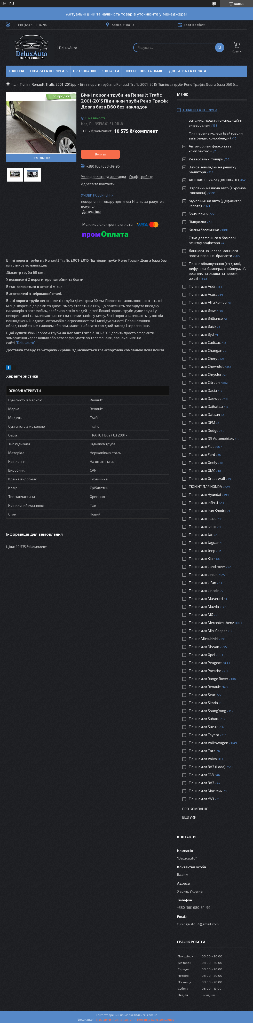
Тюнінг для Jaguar (204, 542)
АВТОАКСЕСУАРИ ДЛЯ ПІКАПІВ (214, 180)
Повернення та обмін (143, 71)
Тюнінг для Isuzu (203, 518)
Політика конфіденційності (157, 1019)
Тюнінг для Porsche (205, 670)
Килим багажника (204, 230)
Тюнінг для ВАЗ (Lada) (207, 766)
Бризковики (199, 214)
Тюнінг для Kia (201, 558)
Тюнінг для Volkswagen (208, 742)
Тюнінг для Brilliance (206, 318)
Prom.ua (151, 1015)
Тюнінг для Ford (202, 454)
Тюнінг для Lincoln (204, 590)
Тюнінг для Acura (203, 294)
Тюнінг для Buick (202, 326)
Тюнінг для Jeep (202, 550)
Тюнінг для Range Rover (208, 678)
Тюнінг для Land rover (207, 566)
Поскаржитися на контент (115, 1019)
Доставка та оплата (187, 71)
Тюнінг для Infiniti (203, 502)
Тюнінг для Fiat (201, 446)
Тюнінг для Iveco (202, 526)
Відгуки (189, 817)
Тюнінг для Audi (202, 286)
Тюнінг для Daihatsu (206, 406)
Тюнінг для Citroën (204, 382)
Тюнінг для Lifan (202, 582)
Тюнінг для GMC (202, 470)
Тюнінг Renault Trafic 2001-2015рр (48, 84)
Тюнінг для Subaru (204, 718)
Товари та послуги (47, 71)
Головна (16, 71)
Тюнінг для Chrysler (205, 374)
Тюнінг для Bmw (202, 310)
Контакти (110, 71)
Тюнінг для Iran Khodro (207, 510)
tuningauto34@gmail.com (198, 924)
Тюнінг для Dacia (203, 390)
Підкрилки (197, 222)
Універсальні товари (206, 159)
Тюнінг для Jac (201, 534)
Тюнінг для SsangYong (207, 710)
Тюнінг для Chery (203, 358)
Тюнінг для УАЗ (201, 798)
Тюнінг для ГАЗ (201, 774)
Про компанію (195, 809)
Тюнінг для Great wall (207, 478)
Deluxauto (26, 342)
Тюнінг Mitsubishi (203, 638)
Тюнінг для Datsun (204, 414)
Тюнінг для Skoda (203, 702)
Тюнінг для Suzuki (203, 726)
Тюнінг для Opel (202, 654)
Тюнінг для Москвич (206, 790)
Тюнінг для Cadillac (205, 342)
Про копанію (84, 71)
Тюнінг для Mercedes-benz (211, 622)
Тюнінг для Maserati (206, 598)
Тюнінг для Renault (205, 686)
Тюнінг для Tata (202, 750)
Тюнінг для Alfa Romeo (208, 302)
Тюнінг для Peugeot (205, 662)
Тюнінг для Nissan (204, 646)
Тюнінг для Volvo (203, 758)
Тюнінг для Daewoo (205, 398)
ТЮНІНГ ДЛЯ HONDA (205, 486)
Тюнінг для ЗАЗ (201, 782)
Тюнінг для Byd (201, 334)
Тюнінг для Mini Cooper (208, 630)
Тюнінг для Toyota (204, 734)
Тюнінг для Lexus (203, 574)
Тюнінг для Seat (202, 694)
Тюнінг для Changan (205, 350)
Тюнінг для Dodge (203, 430)
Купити (100, 154)
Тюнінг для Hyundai (205, 494)
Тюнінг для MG (201, 614)
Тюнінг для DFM (202, 422)
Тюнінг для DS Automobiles (211, 438)
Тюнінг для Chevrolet (206, 366)
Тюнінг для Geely (203, 462)
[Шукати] (219, 47)
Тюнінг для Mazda (204, 606)
